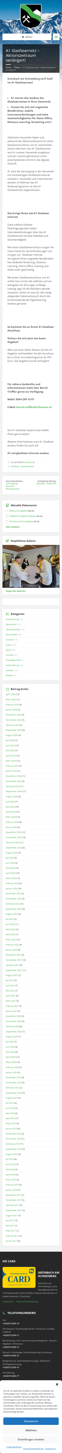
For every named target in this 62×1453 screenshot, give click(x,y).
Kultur (9, 644)
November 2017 (13, 1199)
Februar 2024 (12, 822)
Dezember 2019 (13, 1077)
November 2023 (13, 837)
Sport (8, 649)
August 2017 (12, 1215)
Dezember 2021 (13, 954)
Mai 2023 (10, 868)
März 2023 (11, 878)
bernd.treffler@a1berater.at (34, 407)
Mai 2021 (10, 990)
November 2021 (13, 959)
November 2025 (13, 719)
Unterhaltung (12, 665)
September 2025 (14, 729)
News (17, 67)
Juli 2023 (10, 857)
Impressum (50, 1448)
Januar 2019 (11, 1128)
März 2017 (11, 1230)
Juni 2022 (10, 924)
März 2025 (11, 760)
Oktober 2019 (12, 1087)
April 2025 (10, 755)
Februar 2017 (12, 1235)
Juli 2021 (10, 980)
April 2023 (10, 873)
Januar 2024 (11, 827)
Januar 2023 (11, 888)
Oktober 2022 (12, 903)
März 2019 (11, 1123)
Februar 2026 (12, 704)
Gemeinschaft (12, 629)
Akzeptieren (31, 1421)
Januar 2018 (11, 1189)
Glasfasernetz (27, 466)
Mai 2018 (10, 1169)
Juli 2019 (10, 1102)
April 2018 (10, 1174)
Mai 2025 (10, 750)
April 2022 (10, 934)
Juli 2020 (10, 1041)
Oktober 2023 (12, 842)
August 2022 (12, 913)
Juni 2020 (10, 1046)
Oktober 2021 (12, 965)
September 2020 (14, 1031)
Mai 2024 (10, 806)
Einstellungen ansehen (31, 1439)
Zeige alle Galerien (16, 590)
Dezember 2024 (13, 776)
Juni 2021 (10, 985)
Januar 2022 (11, 949)
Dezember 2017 (13, 1195)
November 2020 (13, 1021)
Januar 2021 (11, 1011)
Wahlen (9, 675)
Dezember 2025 (13, 714)
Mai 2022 (10, 929)
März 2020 (11, 1062)
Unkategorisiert (13, 660)
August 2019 (12, 1097)
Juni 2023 (10, 862)
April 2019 (10, 1118)
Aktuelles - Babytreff (46, 483)
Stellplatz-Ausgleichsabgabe (22, 516)
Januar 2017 (11, 1240)
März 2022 (11, 939)
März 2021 (11, 1000)
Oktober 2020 (12, 1026)
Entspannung (12, 619)
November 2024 (13, 781)
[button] (57, 1384)
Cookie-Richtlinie (13, 1447)
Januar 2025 (11, 770)
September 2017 (14, 1210)
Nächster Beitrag (14, 481)
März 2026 (11, 699)
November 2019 (13, 1082)
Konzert (10, 639)
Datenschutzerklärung (33, 1448)
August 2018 (12, 1154)
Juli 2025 (10, 740)
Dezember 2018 (13, 1133)
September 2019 (14, 1092)
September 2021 (14, 970)
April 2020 (10, 1056)
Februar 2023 (12, 883)
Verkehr (10, 670)
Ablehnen (31, 1430)
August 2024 (12, 796)
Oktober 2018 (12, 1143)
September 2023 (14, 847)
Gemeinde (30, 462)
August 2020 (12, 1036)
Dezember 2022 (13, 893)
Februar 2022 (12, 944)
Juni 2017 (10, 1220)
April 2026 (10, 694)
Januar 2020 (11, 1072)
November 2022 (13, 898)
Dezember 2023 (13, 832)
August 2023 (12, 852)
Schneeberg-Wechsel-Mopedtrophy (13, 486)
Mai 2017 (10, 1225)
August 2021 (12, 975)
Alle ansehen (13, 526)
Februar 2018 (12, 1184)
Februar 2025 (12, 765)
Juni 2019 (10, 1108)
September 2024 (14, 791)
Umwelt (9, 654)
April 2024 (10, 811)
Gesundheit (11, 634)
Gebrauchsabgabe (18, 510)
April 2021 (10, 995)
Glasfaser (15, 466)
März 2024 (11, 816)
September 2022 (14, 908)
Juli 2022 (10, 919)
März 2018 (11, 1179)
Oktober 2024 (12, 786)
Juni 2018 (10, 1164)
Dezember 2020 (13, 1016)
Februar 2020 (12, 1067)
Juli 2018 (10, 1159)
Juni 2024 (10, 801)
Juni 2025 (10, 745)
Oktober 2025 (12, 725)
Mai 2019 (10, 1113)
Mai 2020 (10, 1051)
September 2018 (14, 1148)
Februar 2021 (12, 1005)
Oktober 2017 (12, 1205)
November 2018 (13, 1138)
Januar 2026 (11, 709)
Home (8, 67)
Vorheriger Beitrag (46, 481)
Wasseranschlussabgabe (21, 521)
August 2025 (12, 735)
